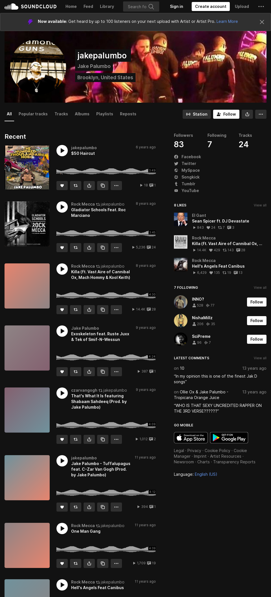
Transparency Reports (234, 461)
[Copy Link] (102, 185)
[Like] (62, 185)
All (9, 113)
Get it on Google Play (229, 437)
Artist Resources (225, 456)
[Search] (141, 6)
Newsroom (184, 461)
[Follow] (226, 114)
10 (182, 368)
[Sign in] (177, 6)
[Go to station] (197, 114)
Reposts (128, 113)
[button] (261, 6)
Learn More (227, 21)
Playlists (104, 113)
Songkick (187, 177)
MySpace (187, 170)
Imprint (200, 456)
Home (71, 6)
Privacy (194, 450)
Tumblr (184, 183)
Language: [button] (195, 474)
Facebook (187, 156)
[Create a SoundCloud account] (211, 6)
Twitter (185, 163)
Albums (82, 113)
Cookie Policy (217, 450)
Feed (88, 6)
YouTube (186, 190)
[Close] (262, 22)
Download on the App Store (191, 437)
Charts (203, 461)
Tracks (61, 113)
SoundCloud (30, 6)
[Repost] (75, 185)
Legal (179, 450)
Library (107, 6)
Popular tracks (33, 113)
